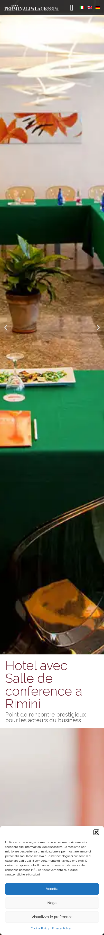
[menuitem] (82, 8)
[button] (96, 832)
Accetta (51, 888)
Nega (52, 903)
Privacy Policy (61, 928)
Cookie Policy (40, 928)
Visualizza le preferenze (52, 917)
